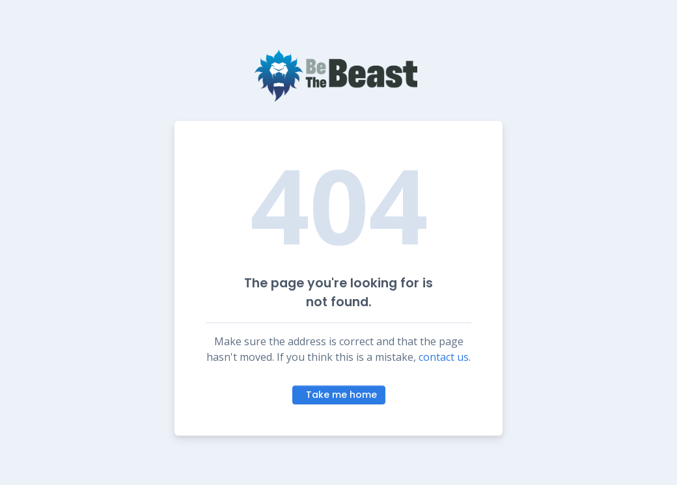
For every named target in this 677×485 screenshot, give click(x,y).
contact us (444, 357)
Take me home (341, 394)
